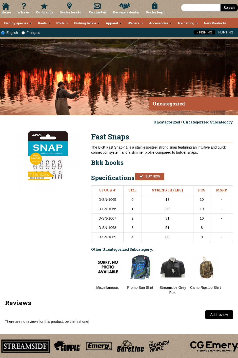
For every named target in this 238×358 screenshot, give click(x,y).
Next (227, 274)
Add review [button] (219, 315)
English (9, 33)
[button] (148, 176)
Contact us (98, 12)
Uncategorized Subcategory (208, 122)
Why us (23, 12)
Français (31, 33)
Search (229, 8)
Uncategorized (167, 122)
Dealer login (156, 12)
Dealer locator (71, 12)
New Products (215, 23)
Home (6, 12)
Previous (87, 274)
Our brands (44, 12)
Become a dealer (126, 12)
